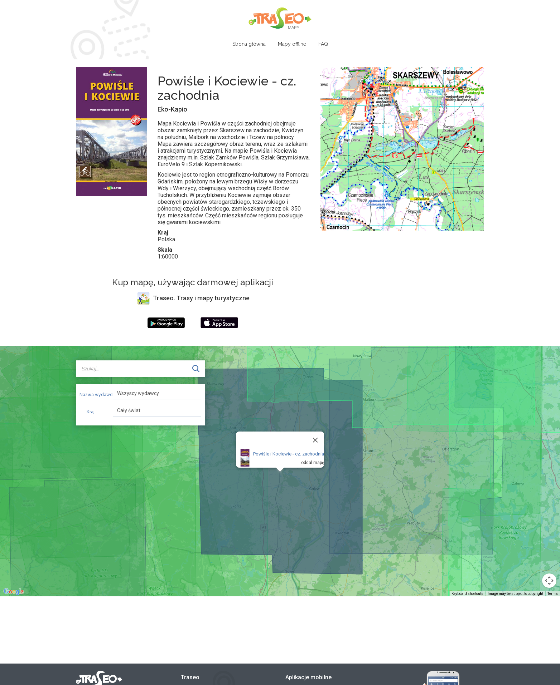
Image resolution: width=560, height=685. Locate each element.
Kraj (91, 411)
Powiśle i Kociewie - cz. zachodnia (288, 454)
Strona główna (249, 44)
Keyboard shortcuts (467, 594)
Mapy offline (292, 44)
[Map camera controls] (549, 580)
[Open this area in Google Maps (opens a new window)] (13, 591)
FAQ (323, 44)
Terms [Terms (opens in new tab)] (552, 594)
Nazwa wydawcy (93, 394)
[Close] (315, 440)
